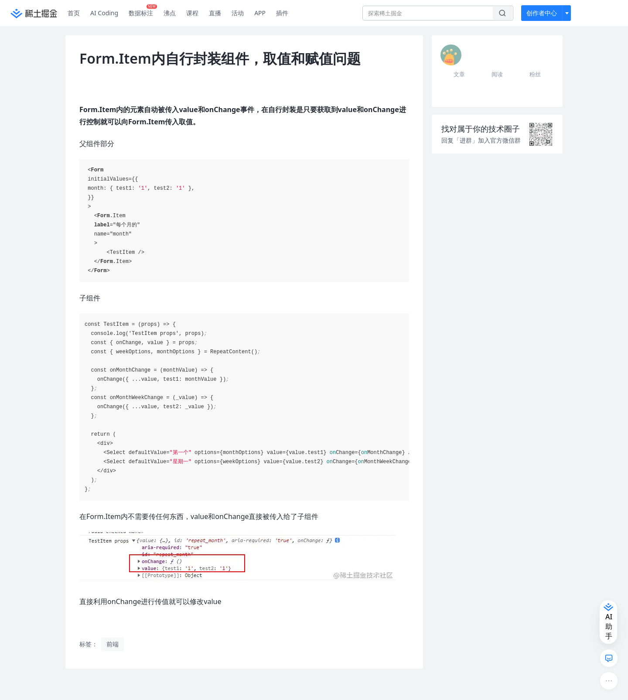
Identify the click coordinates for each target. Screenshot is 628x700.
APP (260, 13)
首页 (74, 13)
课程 (192, 13)
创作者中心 (541, 13)
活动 (238, 13)
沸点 (170, 13)
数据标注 (143, 10)
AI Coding (104, 13)
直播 (215, 13)
